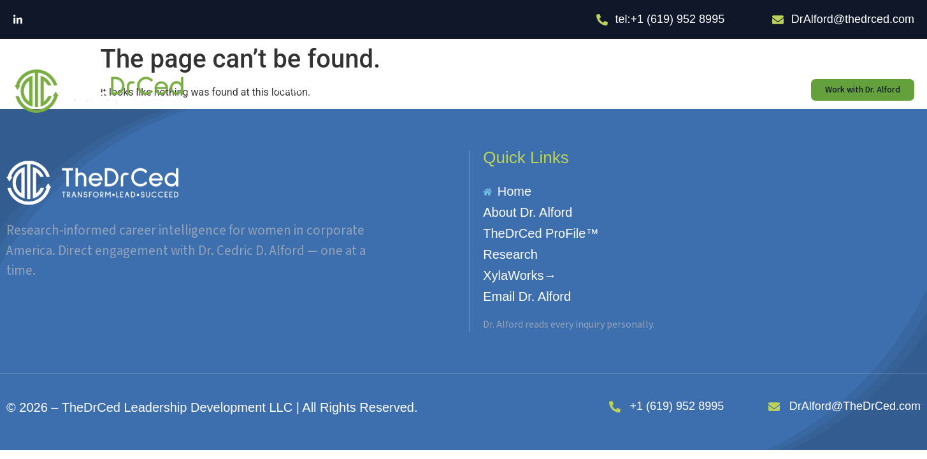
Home (289, 89)
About (350, 89)
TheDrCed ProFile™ (437, 89)
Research (530, 89)
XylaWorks (605, 89)
